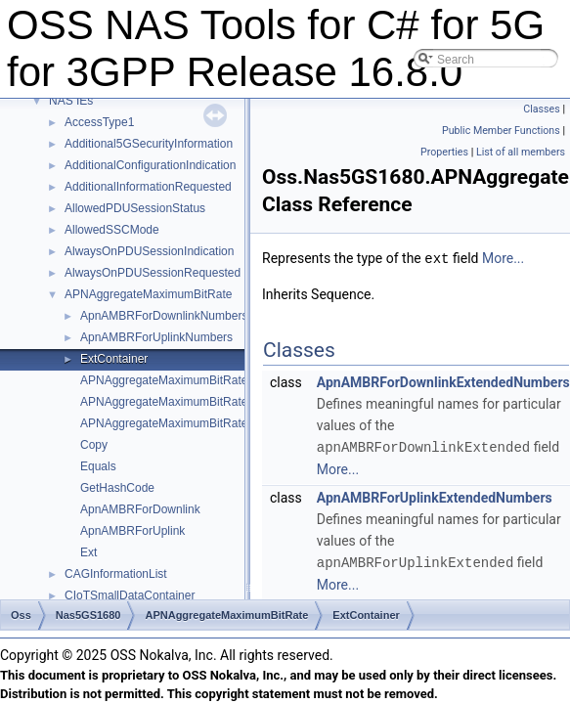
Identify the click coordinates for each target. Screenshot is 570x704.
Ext (88, 552)
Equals (98, 466)
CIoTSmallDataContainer (130, 595)
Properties (444, 152)
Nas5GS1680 (88, 615)
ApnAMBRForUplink (132, 531)
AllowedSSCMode (112, 230)
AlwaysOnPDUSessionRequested (153, 273)
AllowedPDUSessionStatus (135, 208)
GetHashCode (117, 488)
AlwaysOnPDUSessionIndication (149, 251)
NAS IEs (71, 101)
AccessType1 (99, 122)
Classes (541, 109)
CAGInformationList (116, 574)
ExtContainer (114, 359)
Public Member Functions (501, 130)
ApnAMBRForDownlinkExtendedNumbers (443, 381)
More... (503, 258)
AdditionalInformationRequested (148, 187)
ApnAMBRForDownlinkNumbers (163, 316)
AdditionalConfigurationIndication (150, 165)
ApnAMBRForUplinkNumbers (156, 337)
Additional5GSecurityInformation (149, 144)
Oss (21, 615)
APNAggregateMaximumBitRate (148, 294)
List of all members (520, 152)
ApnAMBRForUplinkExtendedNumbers (434, 496)
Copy (94, 445)
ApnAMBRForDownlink (140, 509)
